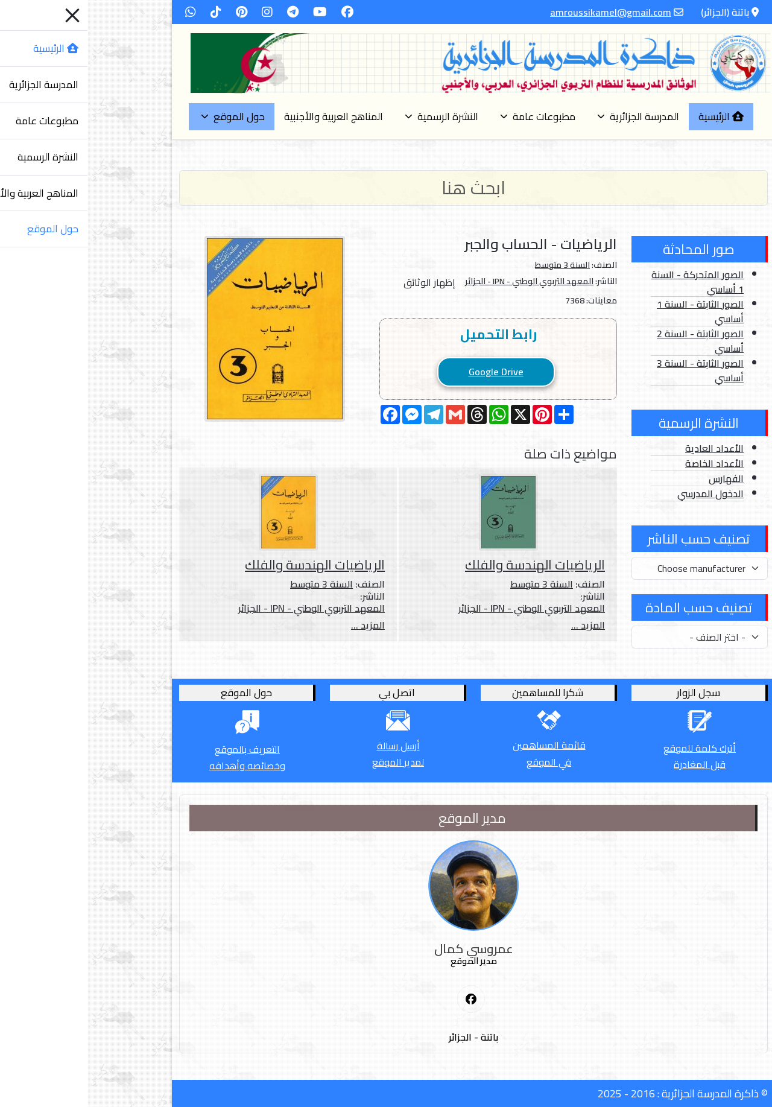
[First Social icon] (383, 1000)
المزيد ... (500, 625)
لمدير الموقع (311, 762)
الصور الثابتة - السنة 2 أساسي (612, 341)
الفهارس (638, 478)
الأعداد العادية (627, 448)
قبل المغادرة (612, 764)
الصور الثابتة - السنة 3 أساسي (612, 370)
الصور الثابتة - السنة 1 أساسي (612, 311)
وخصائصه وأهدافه (160, 766)
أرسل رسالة (311, 746)
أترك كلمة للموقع (612, 748)
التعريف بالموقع (159, 749)
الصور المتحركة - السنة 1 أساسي (610, 281)
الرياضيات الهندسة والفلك (447, 564)
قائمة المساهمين (461, 745)
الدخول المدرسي (623, 493)
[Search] (386, 188)
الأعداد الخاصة (627, 463)
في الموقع (461, 762)
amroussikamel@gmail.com (523, 12)
